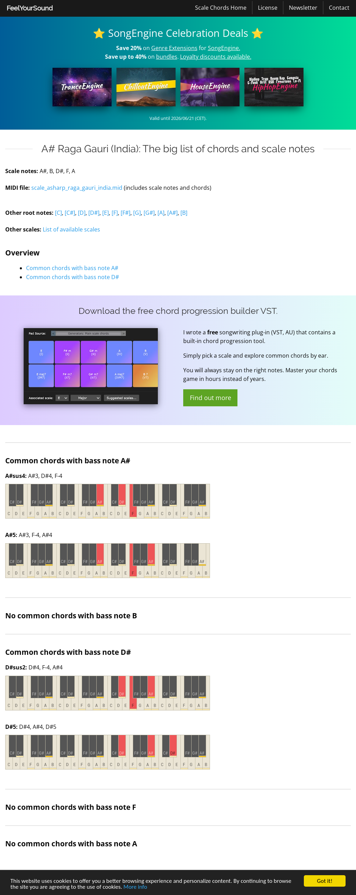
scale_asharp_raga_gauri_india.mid (76, 188)
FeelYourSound (30, 8)
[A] (160, 213)
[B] (183, 213)
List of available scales (71, 229)
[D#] (93, 213)
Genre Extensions (174, 48)
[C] (58, 213)
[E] (105, 213)
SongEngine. (224, 48)
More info (135, 887)
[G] (137, 213)
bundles (166, 56)
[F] (115, 213)
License (267, 7)
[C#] (70, 213)
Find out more (210, 397)
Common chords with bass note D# (72, 277)
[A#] (172, 213)
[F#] (125, 213)
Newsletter (303, 7)
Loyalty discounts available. (215, 56)
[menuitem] (29, 8)
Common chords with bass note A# (72, 268)
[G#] (149, 213)
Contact (339, 7)
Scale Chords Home (220, 7)
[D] (82, 213)
